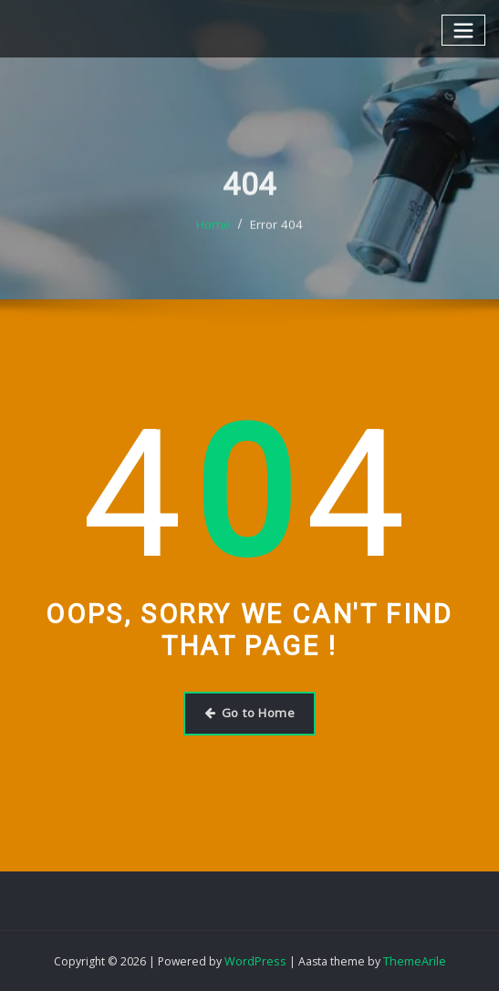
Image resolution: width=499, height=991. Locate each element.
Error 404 (275, 241)
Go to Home (249, 712)
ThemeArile (412, 959)
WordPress (255, 959)
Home (215, 241)
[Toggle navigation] (464, 30)
